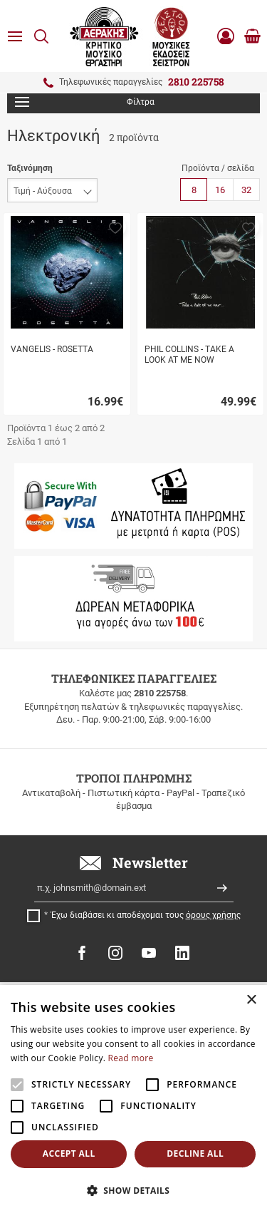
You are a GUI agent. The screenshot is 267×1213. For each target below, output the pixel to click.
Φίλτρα (85, 102)
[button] (115, 226)
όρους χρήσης (213, 915)
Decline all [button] (195, 1153)
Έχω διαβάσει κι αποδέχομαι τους (146, 915)
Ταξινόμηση (30, 168)
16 (220, 190)
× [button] (251, 1000)
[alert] (133, 1099)
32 (246, 190)
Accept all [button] (69, 1153)
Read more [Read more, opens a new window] (131, 1058)
